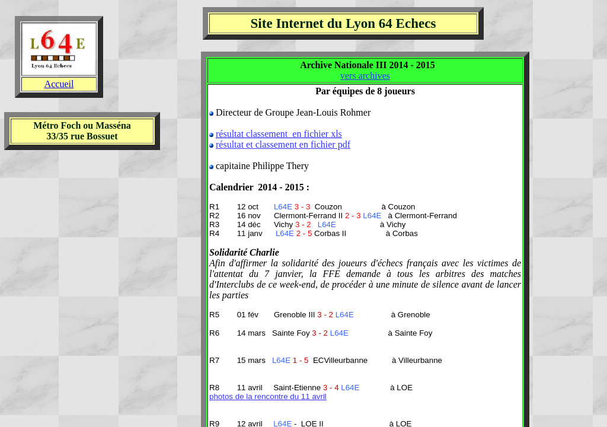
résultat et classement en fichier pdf (283, 144)
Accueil (59, 84)
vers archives (365, 76)
